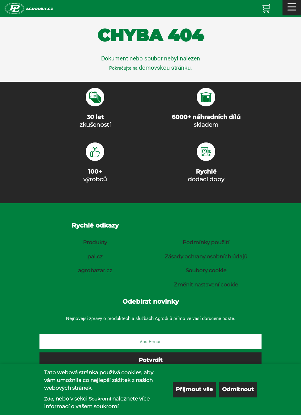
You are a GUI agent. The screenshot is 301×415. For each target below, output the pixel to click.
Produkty (95, 242)
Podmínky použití (206, 242)
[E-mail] (150, 341)
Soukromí (100, 399)
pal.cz (95, 256)
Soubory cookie (206, 270)
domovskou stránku (165, 67)
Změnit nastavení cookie (206, 284)
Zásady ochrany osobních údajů (206, 256)
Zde (48, 399)
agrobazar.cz (95, 270)
